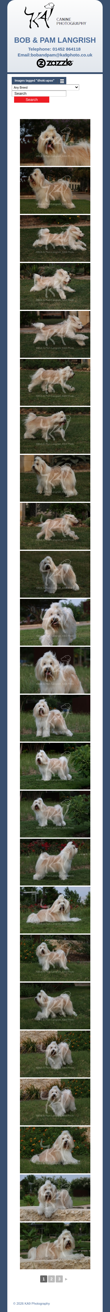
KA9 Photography (37, 1303)
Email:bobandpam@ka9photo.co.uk (55, 54)
